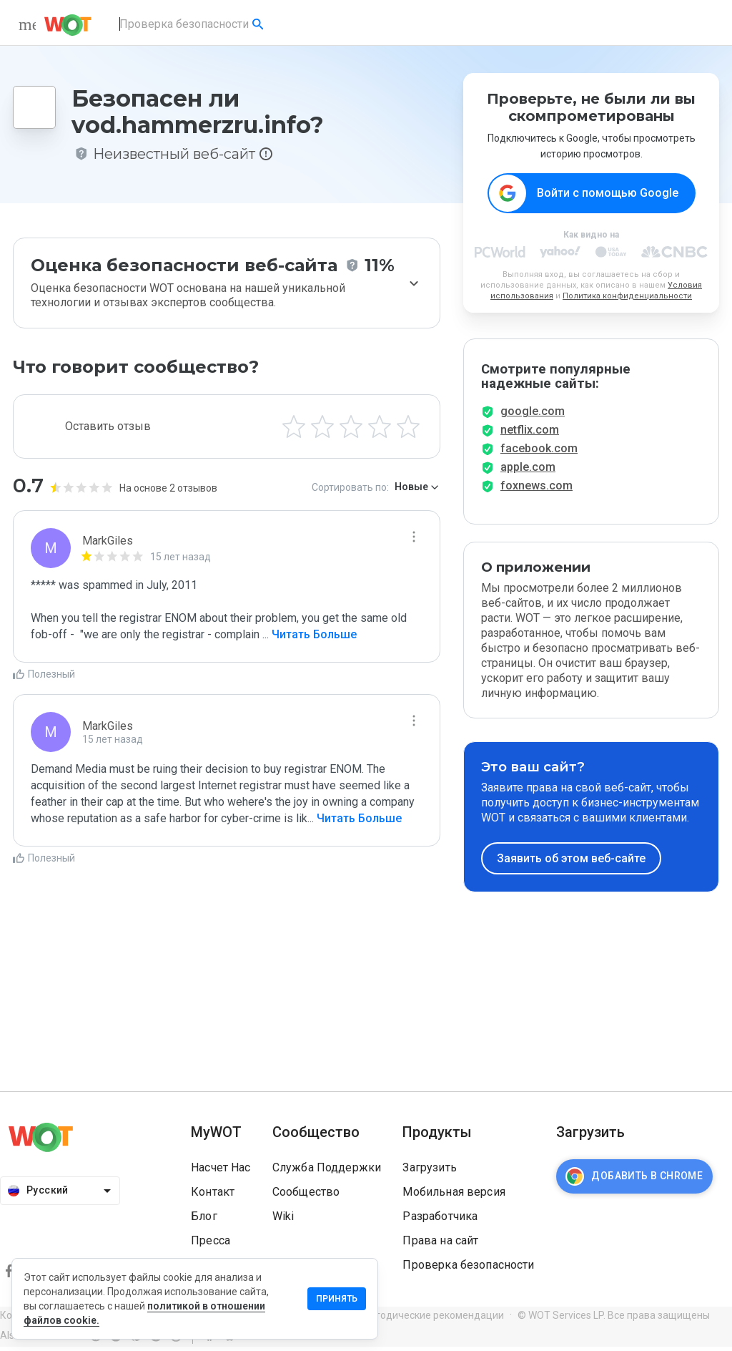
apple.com (527, 471)
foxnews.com (536, 490)
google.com (532, 415)
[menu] (27, 24)
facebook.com (539, 452)
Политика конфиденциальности (627, 296)
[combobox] (192, 24)
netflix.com (529, 434)
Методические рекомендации (432, 1320)
